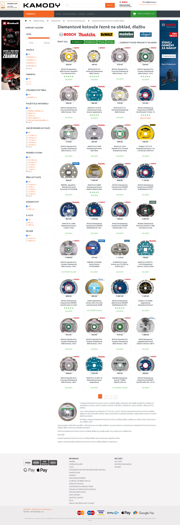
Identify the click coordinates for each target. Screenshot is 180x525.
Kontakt (72, 475)
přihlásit (143, 4)
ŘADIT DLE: (63, 41)
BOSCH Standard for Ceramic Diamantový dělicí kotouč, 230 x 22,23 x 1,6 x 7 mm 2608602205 (69, 343)
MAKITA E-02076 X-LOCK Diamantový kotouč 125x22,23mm (145, 264)
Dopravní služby (76, 464)
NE (30, 222)
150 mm (32, 142)
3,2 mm (31, 165)
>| (114, 396)
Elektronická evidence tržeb (81, 486)
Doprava (82, 14)
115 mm (32, 140)
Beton (32, 113)
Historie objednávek (123, 464)
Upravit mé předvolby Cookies (81, 503)
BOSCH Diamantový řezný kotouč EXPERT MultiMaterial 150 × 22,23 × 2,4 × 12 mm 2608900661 (94, 228)
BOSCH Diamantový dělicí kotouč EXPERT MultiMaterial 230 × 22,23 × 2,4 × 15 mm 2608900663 (120, 305)
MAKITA (32, 60)
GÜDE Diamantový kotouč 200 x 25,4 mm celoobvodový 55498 (94, 303)
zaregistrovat (152, 4)
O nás (71, 467)
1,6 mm (32, 184)
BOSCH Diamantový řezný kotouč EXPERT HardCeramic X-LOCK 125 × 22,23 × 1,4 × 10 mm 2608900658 (68, 305)
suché (32, 238)
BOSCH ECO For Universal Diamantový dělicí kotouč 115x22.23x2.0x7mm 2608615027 (120, 112)
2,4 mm (31, 194)
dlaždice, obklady (36, 111)
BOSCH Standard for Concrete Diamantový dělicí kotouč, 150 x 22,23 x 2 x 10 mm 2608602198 (68, 112)
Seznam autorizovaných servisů (82, 489)
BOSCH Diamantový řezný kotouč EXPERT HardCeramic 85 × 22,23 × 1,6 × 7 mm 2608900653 (145, 382)
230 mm (32, 138)
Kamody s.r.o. (39, 512)
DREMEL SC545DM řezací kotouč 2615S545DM (94, 264)
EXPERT (32, 97)
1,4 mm (31, 189)
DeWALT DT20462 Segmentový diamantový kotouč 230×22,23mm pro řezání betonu (145, 305)
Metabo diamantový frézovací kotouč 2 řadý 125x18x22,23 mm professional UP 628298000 (145, 228)
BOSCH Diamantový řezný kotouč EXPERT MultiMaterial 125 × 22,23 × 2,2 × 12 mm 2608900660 (145, 189)
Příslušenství (55, 21)
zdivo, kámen (34, 118)
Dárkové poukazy (76, 484)
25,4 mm (32, 162)
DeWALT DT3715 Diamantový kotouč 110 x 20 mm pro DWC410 (145, 148)
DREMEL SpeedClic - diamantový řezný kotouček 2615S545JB (68, 187)
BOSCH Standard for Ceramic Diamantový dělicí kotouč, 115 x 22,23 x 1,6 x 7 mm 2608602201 (69, 150)
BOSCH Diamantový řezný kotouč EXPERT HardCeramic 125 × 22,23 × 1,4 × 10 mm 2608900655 (120, 189)
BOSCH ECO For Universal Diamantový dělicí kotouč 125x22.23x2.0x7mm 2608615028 (94, 73)
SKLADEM (138, 42)
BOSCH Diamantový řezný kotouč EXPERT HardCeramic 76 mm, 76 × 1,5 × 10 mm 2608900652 (145, 112)
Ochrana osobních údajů (79, 481)
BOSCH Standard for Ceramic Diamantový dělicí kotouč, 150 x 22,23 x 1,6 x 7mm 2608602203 (94, 343)
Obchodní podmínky (77, 478)
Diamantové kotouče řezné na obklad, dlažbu (108, 21)
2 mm (31, 187)
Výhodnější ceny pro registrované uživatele (87, 470)
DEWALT (32, 63)
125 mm (32, 135)
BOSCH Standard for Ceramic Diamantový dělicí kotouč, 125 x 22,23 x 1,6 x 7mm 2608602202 (145, 73)
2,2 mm (31, 192)
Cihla (31, 115)
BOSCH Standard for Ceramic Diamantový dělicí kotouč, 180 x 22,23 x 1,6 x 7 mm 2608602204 (120, 343)
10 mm (31, 167)
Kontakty (91, 14)
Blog (71, 500)
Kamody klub (74, 473)
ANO (31, 209)
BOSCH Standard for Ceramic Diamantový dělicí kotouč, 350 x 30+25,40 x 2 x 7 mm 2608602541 (69, 266)
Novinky (118, 467)
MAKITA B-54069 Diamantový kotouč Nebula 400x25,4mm (94, 187)
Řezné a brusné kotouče (76, 21)
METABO (32, 66)
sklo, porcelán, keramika (38, 120)
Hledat (110, 5)
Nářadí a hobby (38, 21)
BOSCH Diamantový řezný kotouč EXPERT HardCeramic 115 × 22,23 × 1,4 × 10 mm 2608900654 (120, 228)
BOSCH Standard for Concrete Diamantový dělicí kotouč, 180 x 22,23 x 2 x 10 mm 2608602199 (68, 382)
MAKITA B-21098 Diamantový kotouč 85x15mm (94, 148)
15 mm (31, 169)
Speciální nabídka (69, 14)
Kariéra (72, 461)
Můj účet (118, 461)
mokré (32, 241)
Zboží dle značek (76, 498)
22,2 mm (32, 160)
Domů (58, 14)
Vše (29, 54)
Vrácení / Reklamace (77, 492)
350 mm (32, 145)
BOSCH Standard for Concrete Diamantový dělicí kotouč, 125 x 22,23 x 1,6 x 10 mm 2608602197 (120, 73)
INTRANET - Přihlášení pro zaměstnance (38, 509)
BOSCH (32, 57)
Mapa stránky (74, 495)
